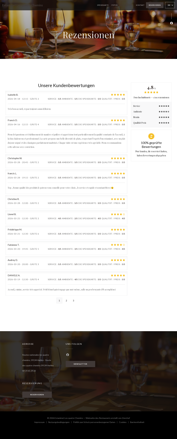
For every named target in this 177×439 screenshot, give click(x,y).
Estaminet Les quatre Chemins (22, 5)
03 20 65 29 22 (29, 370)
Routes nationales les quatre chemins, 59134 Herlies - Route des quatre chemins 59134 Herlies (38, 360)
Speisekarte (103, 5)
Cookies (124, 422)
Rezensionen (126, 5)
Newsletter (80, 364)
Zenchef (126, 417)
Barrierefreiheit (137, 422)
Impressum (41, 422)
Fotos (115, 5)
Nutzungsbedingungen (60, 422)
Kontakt (140, 5)
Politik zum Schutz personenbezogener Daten (96, 422)
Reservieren (155, 5)
